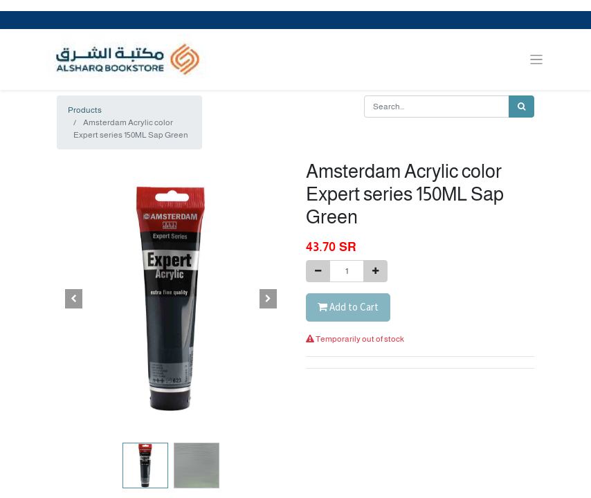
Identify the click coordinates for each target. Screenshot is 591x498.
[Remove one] (318, 271)
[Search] (521, 106)
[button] (74, 299)
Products (85, 110)
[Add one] (375, 271)
